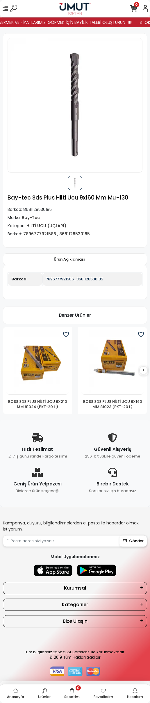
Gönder (133, 541)
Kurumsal (75, 588)
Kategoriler (75, 604)
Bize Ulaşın (75, 621)
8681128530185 (89, 279)
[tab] (69, 259)
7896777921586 (60, 279)
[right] (143, 370)
